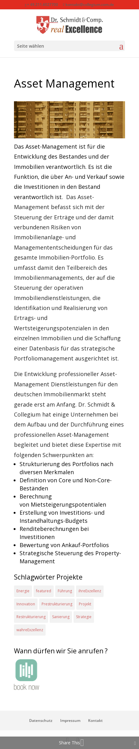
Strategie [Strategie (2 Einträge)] (84, 616)
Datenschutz (40, 720)
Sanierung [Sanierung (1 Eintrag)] (61, 616)
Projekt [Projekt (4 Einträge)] (85, 604)
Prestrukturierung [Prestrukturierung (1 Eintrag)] (57, 604)
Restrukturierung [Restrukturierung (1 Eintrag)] (31, 616)
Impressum (70, 720)
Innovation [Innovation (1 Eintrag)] (25, 604)
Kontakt (95, 720)
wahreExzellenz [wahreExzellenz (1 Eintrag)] (29, 629)
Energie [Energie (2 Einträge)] (22, 591)
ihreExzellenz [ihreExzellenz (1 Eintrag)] (89, 591)
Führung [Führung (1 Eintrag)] (65, 591)
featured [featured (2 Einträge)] (43, 591)
